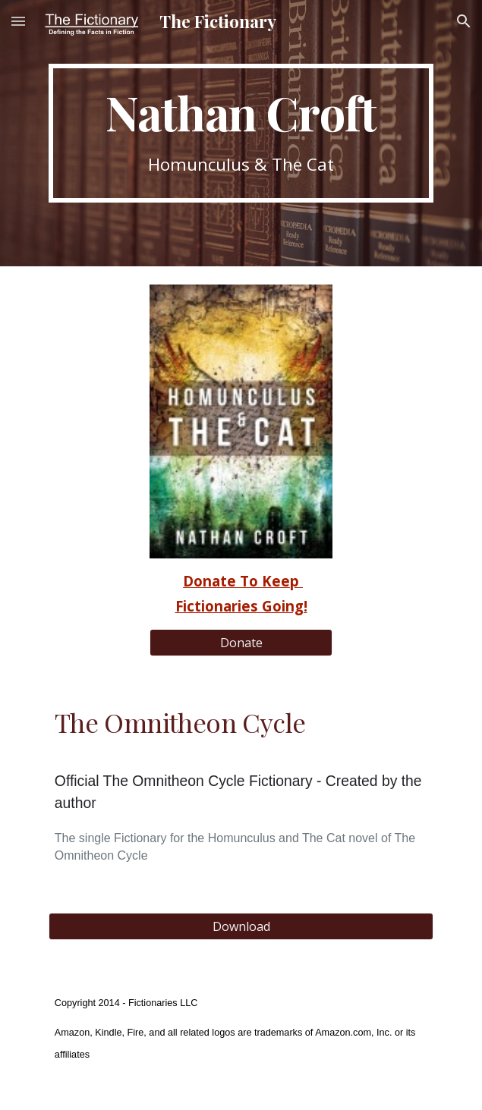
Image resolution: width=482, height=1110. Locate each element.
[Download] (241, 926)
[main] (241, 133)
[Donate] (240, 642)
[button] (18, 21)
